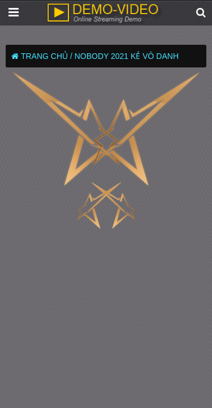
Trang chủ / (46, 56)
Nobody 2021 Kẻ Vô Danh (127, 56)
